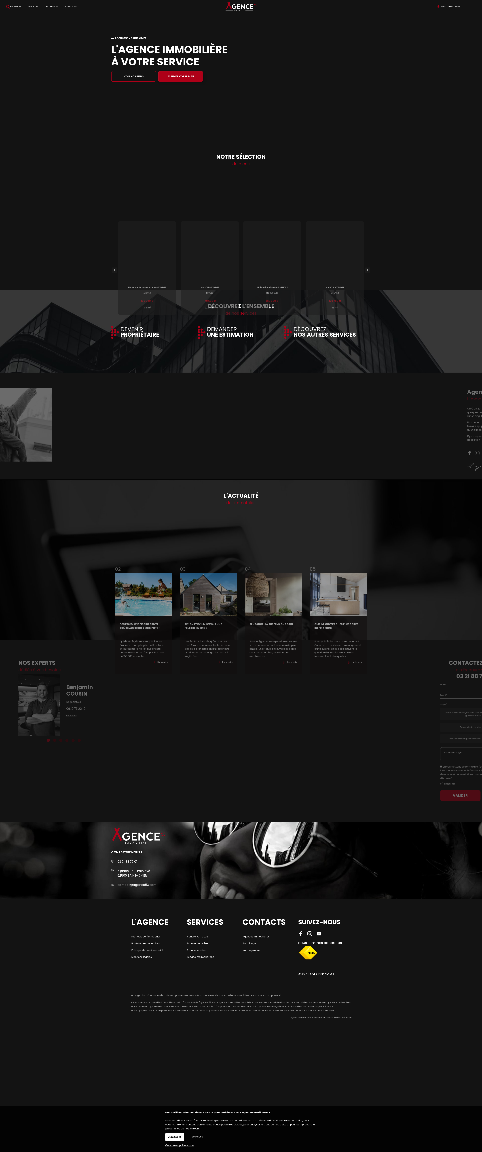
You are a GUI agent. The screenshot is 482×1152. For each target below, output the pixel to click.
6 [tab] (59, 740)
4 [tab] (47, 740)
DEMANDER (230, 332)
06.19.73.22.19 (56, 709)
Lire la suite (52, 715)
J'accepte (174, 1137)
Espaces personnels (450, 6)
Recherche (13, 6)
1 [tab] (28, 740)
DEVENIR (139, 332)
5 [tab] (53, 740)
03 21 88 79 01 (127, 861)
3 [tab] (41, 740)
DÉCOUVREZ (325, 332)
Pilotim (349, 1017)
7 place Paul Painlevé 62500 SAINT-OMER (133, 873)
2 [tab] (35, 740)
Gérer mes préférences (179, 1145)
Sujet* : (473, 704)
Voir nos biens (134, 76)
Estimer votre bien (181, 76)
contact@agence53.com (136, 885)
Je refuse (197, 1136)
